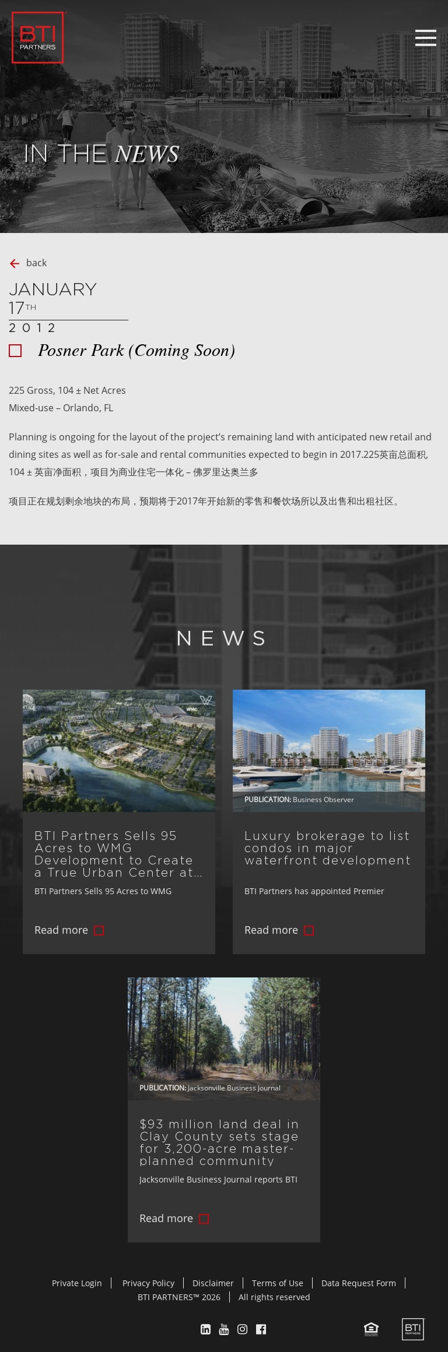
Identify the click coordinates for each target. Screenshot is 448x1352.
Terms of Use (277, 1283)
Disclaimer (213, 1283)
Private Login (77, 1283)
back (36, 262)
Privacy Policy (148, 1283)
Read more (61, 930)
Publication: (267, 799)
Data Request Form (358, 1283)
